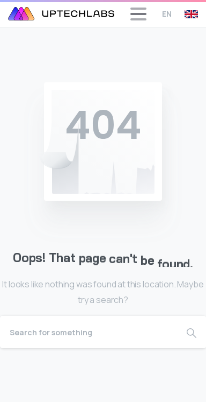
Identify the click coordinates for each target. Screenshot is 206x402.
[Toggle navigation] (138, 14)
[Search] (88, 332)
